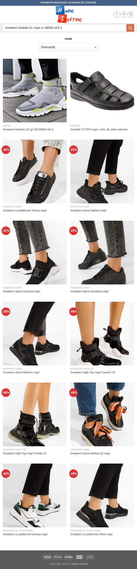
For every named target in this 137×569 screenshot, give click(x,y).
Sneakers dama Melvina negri (21, 372)
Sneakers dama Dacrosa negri (21, 291)
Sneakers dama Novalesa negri (89, 291)
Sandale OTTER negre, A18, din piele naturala (98, 129)
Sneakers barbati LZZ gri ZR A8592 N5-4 (28, 129)
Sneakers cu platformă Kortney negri (25, 534)
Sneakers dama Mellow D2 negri (90, 453)
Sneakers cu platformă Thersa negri (25, 210)
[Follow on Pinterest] (130, 14)
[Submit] (130, 27)
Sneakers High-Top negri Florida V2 (25, 453)
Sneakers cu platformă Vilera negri (91, 534)
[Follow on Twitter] (123, 14)
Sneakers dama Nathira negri (88, 210)
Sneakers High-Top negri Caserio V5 (92, 372)
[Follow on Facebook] (117, 14)
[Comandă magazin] (68, 47)
